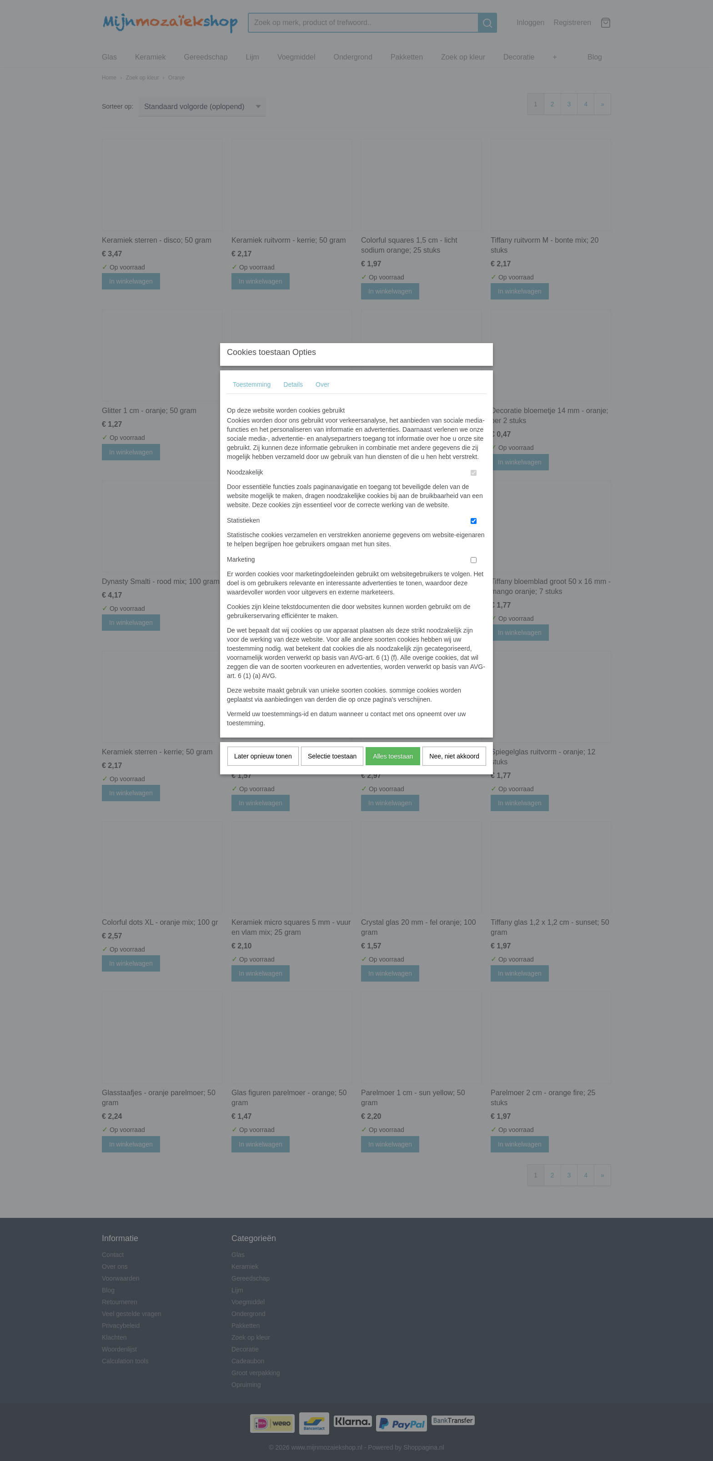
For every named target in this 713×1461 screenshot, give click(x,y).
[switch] (474, 491)
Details (293, 402)
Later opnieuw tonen (263, 774)
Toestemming (252, 402)
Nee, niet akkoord (454, 774)
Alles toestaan (393, 774)
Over (322, 402)
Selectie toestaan (332, 774)
